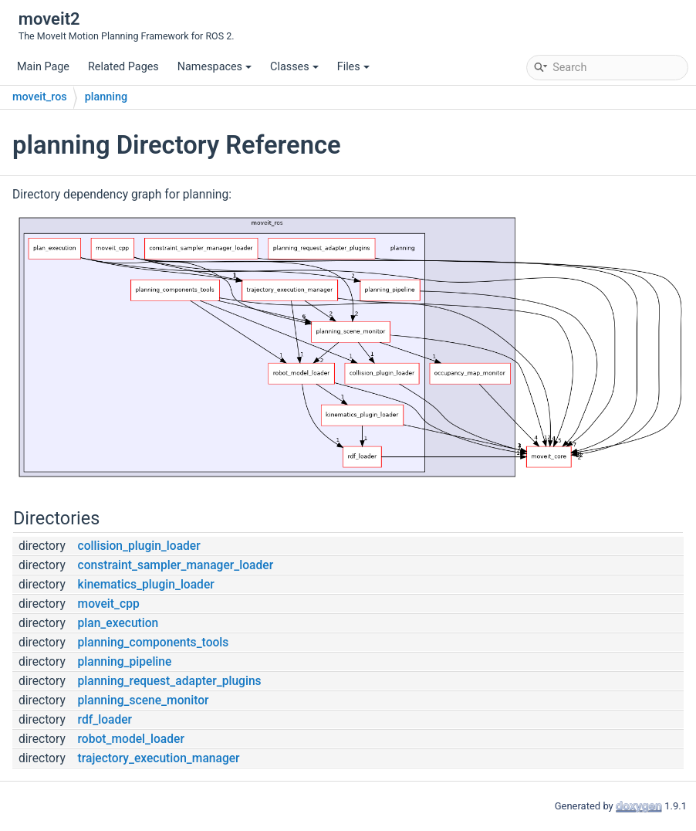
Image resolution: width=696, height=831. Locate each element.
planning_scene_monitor (143, 700)
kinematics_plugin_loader (146, 585)
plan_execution (118, 623)
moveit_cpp (109, 604)
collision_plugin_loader (139, 546)
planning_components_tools (153, 643)
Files (353, 66)
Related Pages (123, 66)
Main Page (43, 66)
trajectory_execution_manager (159, 758)
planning (106, 96)
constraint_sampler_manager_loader (176, 565)
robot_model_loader (131, 739)
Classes (294, 66)
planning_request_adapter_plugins (170, 681)
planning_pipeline (125, 662)
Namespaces (214, 66)
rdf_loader (105, 720)
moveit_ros (39, 96)
